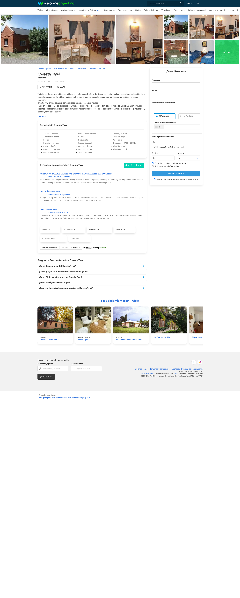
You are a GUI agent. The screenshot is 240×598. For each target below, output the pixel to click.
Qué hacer (122, 10)
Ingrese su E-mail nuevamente (163, 103)
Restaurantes (109, 10)
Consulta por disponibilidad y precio (169, 163)
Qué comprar (179, 10)
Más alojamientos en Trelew (120, 301)
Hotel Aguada (84, 339)
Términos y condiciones (160, 369)
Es (198, 3)
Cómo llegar (166, 10)
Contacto (176, 369)
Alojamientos (52, 10)
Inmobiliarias (135, 10)
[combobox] (159, 127)
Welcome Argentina (147, 374)
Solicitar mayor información (165, 166)
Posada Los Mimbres (49, 339)
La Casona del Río (162, 337)
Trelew (40, 10)
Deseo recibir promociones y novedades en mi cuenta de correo (176, 179)
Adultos (155, 153)
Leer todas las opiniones (70, 248)
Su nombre (156, 80)
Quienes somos (141, 369)
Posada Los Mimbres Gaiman (129, 339)
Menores (181, 153)
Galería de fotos (151, 10)
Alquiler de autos (67, 10)
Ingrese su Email (77, 364)
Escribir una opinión (49, 248)
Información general (197, 10)
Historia (231, 10)
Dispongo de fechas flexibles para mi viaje (169, 147)
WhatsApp (165, 116)
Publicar (190, 3)
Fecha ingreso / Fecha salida (163, 137)
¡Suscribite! (46, 377)
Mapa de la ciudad (217, 10)
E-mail (154, 91)
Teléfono (189, 116)
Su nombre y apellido (45, 364)
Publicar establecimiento (192, 369)
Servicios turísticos (87, 10)
